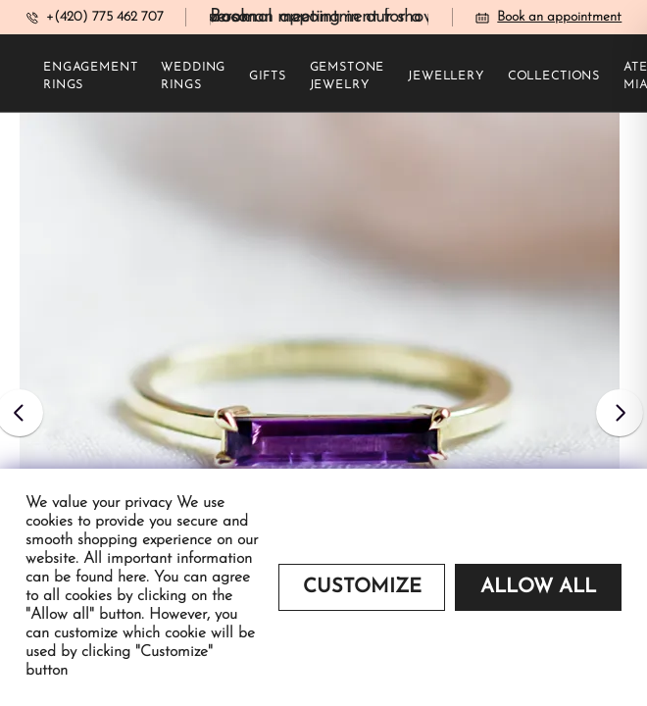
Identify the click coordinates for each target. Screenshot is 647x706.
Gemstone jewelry (347, 76)
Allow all (538, 587)
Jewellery (446, 76)
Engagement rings (90, 76)
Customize (362, 587)
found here (110, 577)
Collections (554, 76)
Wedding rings (193, 76)
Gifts (267, 76)
